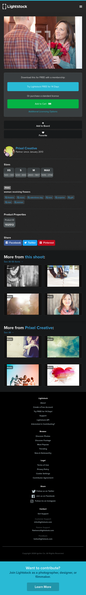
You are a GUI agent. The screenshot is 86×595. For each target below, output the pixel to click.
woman (19, 202)
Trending (43, 448)
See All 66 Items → (13, 261)
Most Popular (43, 444)
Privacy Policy (43, 469)
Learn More (43, 586)
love (49, 197)
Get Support (43, 513)
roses (20, 197)
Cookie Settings (43, 473)
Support (43, 415)
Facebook (13, 243)
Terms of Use (43, 465)
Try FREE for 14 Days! (43, 411)
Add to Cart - (43, 104)
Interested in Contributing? (43, 424)
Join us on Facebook (45, 496)
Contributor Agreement (43, 477)
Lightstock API (43, 419)
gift (70, 197)
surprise (60, 197)
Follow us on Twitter (45, 491)
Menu (80, 6)
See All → (9, 332)
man (8, 202)
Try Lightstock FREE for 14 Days (43, 86)
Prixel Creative (26, 148)
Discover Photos (43, 436)
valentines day (35, 197)
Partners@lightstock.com (43, 530)
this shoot (34, 257)
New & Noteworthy (43, 453)
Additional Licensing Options (43, 111)
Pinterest (46, 243)
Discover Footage (43, 440)
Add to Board (43, 125)
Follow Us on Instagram (45, 500)
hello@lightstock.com (43, 538)
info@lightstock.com (43, 522)
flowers (9, 197)
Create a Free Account (43, 407)
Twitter (30, 243)
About (43, 402)
